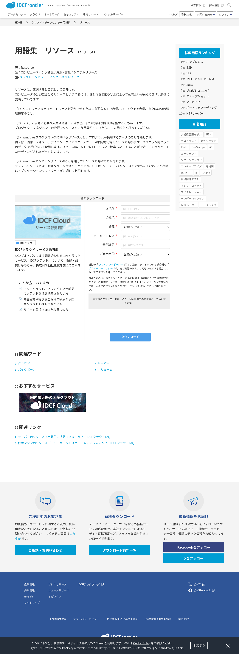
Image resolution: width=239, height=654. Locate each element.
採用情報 (29, 590)
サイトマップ (32, 602)
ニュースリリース (58, 590)
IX (196, 173)
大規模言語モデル (191, 134)
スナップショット (197, 96)
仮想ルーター (189, 205)
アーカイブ (193, 102)
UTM (209, 134)
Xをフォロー (193, 558)
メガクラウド (208, 141)
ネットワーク (70, 77)
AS (210, 147)
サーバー (104, 363)
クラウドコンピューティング (39, 77)
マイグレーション (191, 192)
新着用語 (200, 123)
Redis (184, 147)
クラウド (24, 363)
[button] (186, 648)
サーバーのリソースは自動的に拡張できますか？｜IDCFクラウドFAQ (64, 436)
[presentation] (129, 320)
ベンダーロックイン (192, 198)
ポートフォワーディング (201, 107)
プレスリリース (57, 584)
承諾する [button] (199, 645)
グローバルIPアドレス (200, 79)
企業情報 (29, 584)
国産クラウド (189, 153)
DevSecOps (198, 147)
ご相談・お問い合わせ (45, 550)
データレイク (208, 205)
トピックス (54, 596)
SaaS (189, 84)
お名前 (110, 208)
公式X (199, 584)
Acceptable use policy (158, 618)
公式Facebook (204, 590)
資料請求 (186, 14)
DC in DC (186, 173)
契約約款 (183, 618)
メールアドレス (104, 235)
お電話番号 (107, 244)
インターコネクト (191, 186)
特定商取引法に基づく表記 (122, 618)
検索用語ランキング (200, 52)
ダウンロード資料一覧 (119, 550)
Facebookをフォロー (193, 547)
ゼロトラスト (189, 141)
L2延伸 (206, 173)
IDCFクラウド (27, 243)
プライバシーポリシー (113, 264)
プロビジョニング (197, 90)
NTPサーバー (195, 113)
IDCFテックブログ (91, 584)
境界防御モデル (190, 179)
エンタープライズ (191, 166)
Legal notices (58, 618)
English (28, 596)
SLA (188, 73)
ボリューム (105, 369)
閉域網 (210, 166)
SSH (189, 67)
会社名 (110, 217)
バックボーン (27, 369)
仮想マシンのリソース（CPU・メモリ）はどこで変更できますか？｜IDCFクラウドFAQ (76, 443)
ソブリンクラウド (191, 160)
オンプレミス (194, 62)
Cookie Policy (141, 643)
